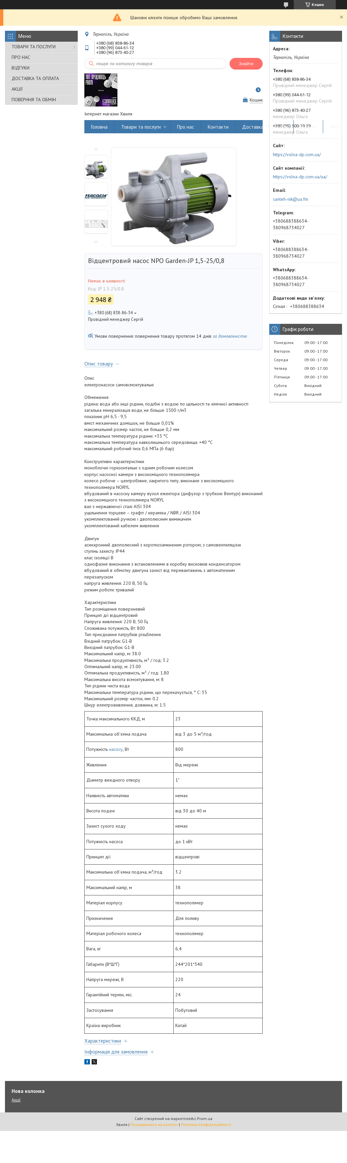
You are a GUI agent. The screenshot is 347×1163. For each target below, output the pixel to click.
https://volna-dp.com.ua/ (297, 154)
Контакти (218, 126)
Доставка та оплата (264, 126)
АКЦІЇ (17, 89)
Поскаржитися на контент (154, 1124)
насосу (116, 749)
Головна (99, 126)
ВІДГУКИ (20, 68)
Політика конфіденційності (206, 1124)
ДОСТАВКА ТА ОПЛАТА (35, 78)
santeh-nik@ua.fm (290, 199)
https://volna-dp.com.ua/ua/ (300, 177)
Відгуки (308, 126)
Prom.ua (204, 1118)
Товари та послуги (141, 126)
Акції (335, 126)
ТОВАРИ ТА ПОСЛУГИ (34, 47)
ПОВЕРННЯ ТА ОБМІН (34, 100)
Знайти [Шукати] (246, 63)
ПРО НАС (21, 57)
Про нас (185, 126)
